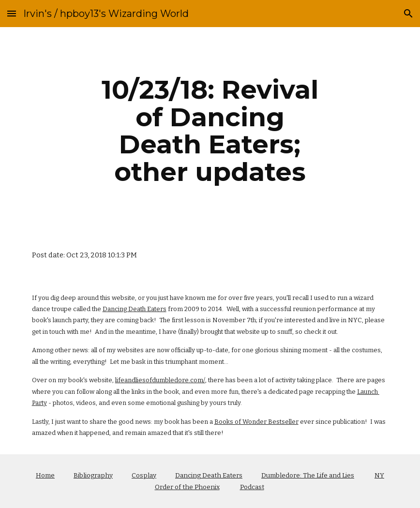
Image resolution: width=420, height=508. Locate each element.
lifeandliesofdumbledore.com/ (160, 380)
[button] (11, 13)
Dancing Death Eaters (134, 309)
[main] (210, 130)
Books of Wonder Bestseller (256, 421)
